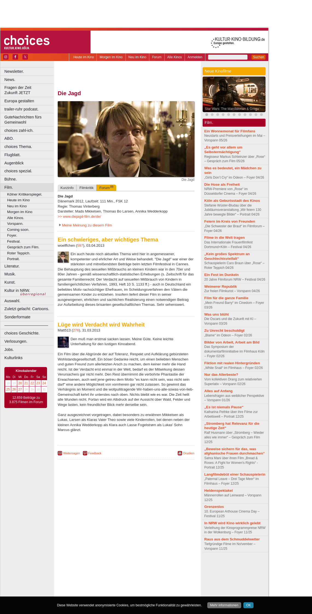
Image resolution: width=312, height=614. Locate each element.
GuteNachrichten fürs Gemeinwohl (23, 119)
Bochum (84, 575)
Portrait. (13, 259)
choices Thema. (18, 146)
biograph (82, 570)
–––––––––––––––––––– (26, 325)
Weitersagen (71, 453)
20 (20, 383)
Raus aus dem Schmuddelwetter (232, 539)
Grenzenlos (214, 507)
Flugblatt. (12, 155)
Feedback (94, 453)
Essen (87, 579)
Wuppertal (148, 588)
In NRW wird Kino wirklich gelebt (232, 523)
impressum (123, 565)
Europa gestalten (19, 101)
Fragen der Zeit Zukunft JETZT (29, 90)
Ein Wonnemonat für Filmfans (229, 131)
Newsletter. (14, 71)
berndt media (102, 565)
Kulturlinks (13, 358)
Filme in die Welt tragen (224, 237)
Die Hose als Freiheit (222, 184)
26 (14, 389)
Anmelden (195, 57)
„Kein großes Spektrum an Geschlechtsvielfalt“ (227, 256)
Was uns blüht (216, 314)
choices (97, 570)
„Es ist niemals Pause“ (224, 407)
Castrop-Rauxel (112, 575)
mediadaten (170, 565)
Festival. (14, 241)
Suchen (258, 57)
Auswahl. (12, 301)
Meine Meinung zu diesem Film (87, 225)
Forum (157, 57)
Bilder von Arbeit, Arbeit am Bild (231, 342)
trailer (126, 570)
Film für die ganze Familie (226, 298)
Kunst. (10, 282)
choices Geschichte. (22, 333)
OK (248, 605)
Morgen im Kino (111, 57)
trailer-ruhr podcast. (21, 109)
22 (32, 383)
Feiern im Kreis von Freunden (229, 221)
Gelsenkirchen (117, 579)
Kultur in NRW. (17, 290)
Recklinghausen (107, 588)
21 (26, 383)
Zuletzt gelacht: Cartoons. (26, 309)
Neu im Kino (137, 57)
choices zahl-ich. (18, 130)
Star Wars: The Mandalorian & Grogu (232, 109)
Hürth (156, 579)
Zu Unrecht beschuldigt (224, 330)
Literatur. (12, 266)
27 (20, 389)
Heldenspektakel (218, 490)
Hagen (135, 579)
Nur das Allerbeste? (221, 375)
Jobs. (9, 349)
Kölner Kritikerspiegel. (24, 194)
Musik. (10, 274)
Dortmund (133, 575)
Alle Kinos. (15, 218)
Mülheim (125, 584)
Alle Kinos (174, 57)
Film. (8, 187)
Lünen (112, 584)
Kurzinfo (67, 188)
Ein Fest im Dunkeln (221, 275)
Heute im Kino (83, 57)
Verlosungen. (15, 341)
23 (38, 383)
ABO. (9, 138)
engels (110, 570)
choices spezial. (18, 171)
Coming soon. (18, 230)
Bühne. (10, 179)
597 (80, 245)
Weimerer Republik (220, 286)
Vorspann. (15, 224)
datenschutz (142, 565)
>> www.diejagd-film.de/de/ (79, 216)
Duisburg (166, 575)
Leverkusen (97, 584)
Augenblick (14, 163)
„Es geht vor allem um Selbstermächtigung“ (223, 149)
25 (8, 389)
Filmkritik (86, 188)
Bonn (96, 575)
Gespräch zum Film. (23, 247)
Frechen (100, 579)
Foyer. (12, 235)
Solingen (127, 588)
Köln (165, 579)
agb (156, 565)
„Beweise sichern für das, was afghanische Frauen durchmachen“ (234, 451)
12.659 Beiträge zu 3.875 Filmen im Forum (26, 400)
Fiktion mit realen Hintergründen (232, 363)
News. (9, 79)
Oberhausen (153, 584)
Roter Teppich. (18, 253)
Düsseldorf (150, 575)
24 (44, 383)
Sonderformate (17, 317)
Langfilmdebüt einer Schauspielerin (235, 474)
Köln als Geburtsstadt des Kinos (232, 201)
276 (76, 330)
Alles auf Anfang (218, 391)
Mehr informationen (224, 605)
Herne (146, 579)
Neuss (137, 584)
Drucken (188, 453)
